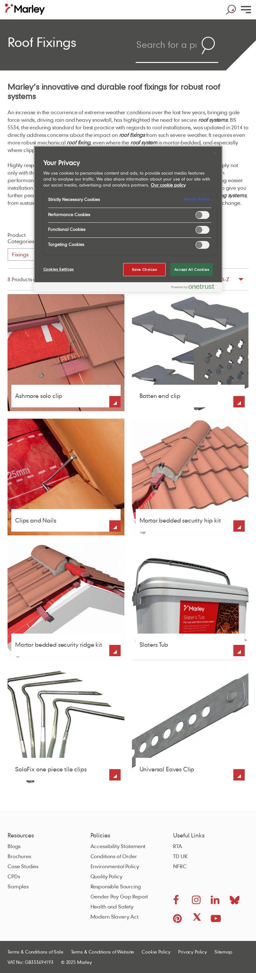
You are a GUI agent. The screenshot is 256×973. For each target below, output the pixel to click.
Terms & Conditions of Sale (35, 951)
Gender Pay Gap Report (119, 896)
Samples (18, 886)
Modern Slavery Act (114, 916)
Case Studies (23, 866)
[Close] (215, 153)
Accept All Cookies (191, 269)
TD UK (180, 856)
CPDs (14, 876)
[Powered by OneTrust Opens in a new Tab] (195, 288)
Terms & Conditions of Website (102, 951)
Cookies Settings (58, 269)
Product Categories (21, 238)
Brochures (19, 856)
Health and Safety (111, 906)
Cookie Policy (156, 951)
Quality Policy (106, 876)
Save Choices (144, 269)
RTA (177, 846)
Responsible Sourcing (115, 886)
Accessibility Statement (117, 846)
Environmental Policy (114, 866)
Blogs (14, 846)
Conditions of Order (113, 856)
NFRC (179, 866)
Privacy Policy (192, 951)
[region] (128, 219)
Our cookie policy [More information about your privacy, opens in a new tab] (168, 184)
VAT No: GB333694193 (30, 962)
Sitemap (223, 951)
